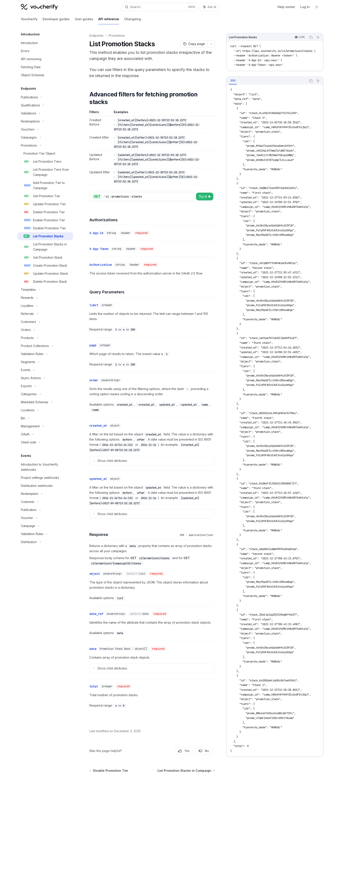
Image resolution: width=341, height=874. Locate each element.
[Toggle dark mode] (316, 6)
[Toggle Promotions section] (45, 145)
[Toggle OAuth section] (45, 434)
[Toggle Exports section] (45, 386)
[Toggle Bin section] (45, 418)
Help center (286, 7)
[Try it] (204, 196)
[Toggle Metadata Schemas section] (45, 402)
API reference (108, 20)
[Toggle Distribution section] (45, 542)
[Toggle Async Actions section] (45, 378)
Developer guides (56, 20)
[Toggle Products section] (45, 338)
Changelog (132, 20)
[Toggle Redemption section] (45, 494)
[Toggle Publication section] (45, 510)
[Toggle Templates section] (45, 290)
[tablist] (266, 80)
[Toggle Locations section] (45, 410)
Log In (305, 7)
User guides (84, 20)
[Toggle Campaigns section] (45, 137)
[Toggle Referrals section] (45, 314)
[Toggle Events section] (45, 370)
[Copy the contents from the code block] (311, 37)
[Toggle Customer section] (45, 502)
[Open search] (160, 7)
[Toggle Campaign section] (45, 526)
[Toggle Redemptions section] (45, 121)
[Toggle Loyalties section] (45, 306)
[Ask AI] (318, 37)
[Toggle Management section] (45, 426)
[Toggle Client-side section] (45, 442)
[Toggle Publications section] (45, 97)
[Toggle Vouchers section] (45, 129)
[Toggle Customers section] (45, 322)
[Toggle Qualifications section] (45, 105)
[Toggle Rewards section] (45, 298)
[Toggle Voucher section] (45, 518)
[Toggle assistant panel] (209, 7)
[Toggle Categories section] (45, 394)
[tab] (233, 80)
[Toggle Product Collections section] (45, 346)
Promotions (117, 35)
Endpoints (96, 35)
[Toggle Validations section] (45, 113)
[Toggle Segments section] (45, 362)
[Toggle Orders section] (45, 330)
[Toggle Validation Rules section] (45, 354)
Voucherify (29, 20)
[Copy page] (193, 44)
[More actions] (211, 44)
